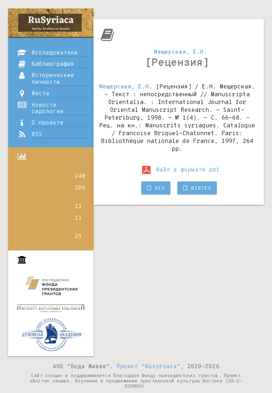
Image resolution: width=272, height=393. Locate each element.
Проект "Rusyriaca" (148, 366)
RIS (156, 188)
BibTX (197, 188)
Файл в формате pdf (181, 170)
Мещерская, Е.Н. (180, 52)
